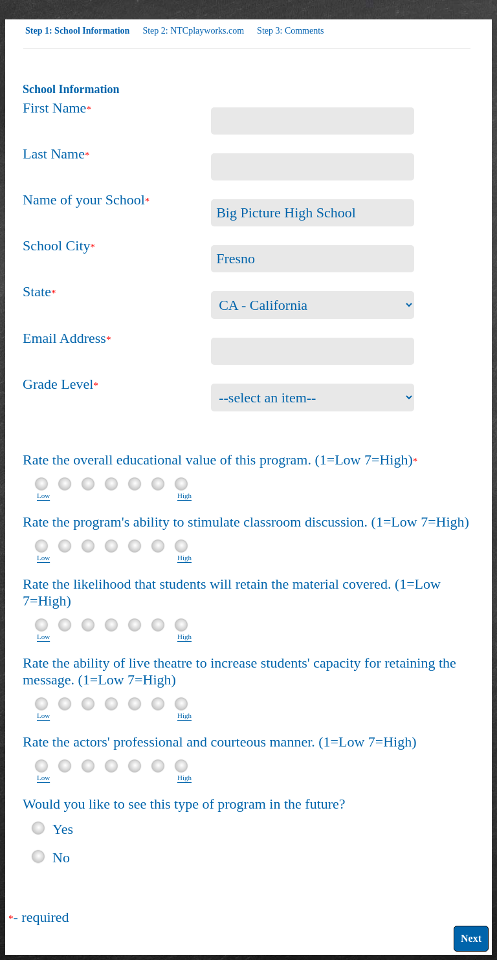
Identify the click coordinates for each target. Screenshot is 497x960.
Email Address (64, 338)
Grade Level (58, 384)
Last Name (54, 154)
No (61, 856)
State (37, 291)
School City (57, 245)
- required (41, 917)
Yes (62, 828)
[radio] (38, 828)
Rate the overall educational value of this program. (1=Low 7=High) (218, 460)
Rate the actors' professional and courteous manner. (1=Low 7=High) (220, 742)
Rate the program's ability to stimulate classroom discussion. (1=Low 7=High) (246, 522)
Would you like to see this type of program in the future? (184, 804)
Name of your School (84, 199)
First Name (54, 108)
